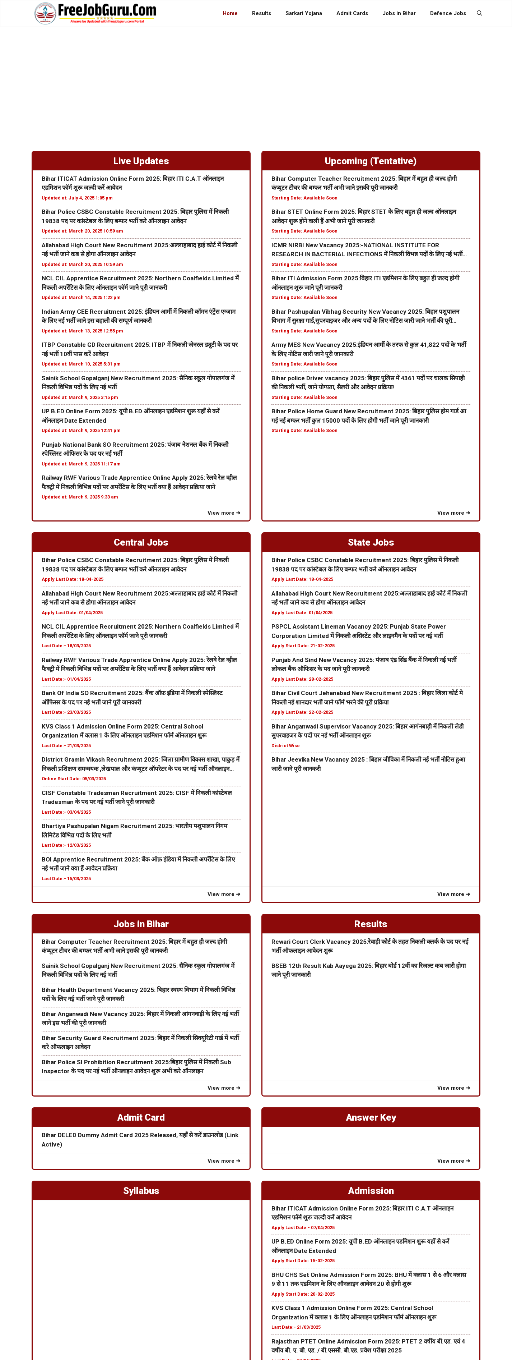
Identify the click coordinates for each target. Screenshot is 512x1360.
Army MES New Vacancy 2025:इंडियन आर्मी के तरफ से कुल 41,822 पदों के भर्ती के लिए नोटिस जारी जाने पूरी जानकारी (368, 349)
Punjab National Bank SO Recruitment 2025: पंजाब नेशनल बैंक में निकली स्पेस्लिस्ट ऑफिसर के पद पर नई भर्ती (135, 449)
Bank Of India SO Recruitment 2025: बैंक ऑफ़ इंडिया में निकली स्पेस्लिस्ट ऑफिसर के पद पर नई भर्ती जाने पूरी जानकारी (132, 697)
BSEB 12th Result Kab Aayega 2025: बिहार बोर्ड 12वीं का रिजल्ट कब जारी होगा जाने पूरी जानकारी (368, 970)
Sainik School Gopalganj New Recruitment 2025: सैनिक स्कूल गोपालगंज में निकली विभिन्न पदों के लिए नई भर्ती (138, 383)
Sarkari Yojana (303, 13)
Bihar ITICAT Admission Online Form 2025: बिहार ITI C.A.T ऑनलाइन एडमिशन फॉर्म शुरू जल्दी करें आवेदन (133, 183)
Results (261, 13)
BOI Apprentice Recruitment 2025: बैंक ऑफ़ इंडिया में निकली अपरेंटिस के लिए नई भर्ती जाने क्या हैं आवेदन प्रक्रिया (138, 864)
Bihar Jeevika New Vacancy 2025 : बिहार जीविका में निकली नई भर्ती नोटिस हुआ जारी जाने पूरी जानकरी (368, 764)
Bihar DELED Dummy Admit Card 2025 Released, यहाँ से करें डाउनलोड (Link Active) (140, 1139)
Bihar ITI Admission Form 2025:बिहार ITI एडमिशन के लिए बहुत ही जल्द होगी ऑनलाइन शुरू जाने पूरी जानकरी (365, 283)
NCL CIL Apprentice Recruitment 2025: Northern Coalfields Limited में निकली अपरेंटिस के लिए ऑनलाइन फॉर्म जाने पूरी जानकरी (140, 283)
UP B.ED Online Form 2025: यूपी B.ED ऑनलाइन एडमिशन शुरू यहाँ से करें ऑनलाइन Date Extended (130, 416)
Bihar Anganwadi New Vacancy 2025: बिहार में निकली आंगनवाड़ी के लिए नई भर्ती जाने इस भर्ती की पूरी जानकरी (140, 1018)
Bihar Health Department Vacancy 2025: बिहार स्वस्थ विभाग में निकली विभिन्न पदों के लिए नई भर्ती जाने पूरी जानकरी (138, 994)
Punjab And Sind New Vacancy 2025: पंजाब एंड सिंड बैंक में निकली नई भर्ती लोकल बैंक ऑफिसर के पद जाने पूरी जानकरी (363, 664)
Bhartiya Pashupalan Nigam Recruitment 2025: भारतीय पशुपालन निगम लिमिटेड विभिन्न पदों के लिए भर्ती (134, 830)
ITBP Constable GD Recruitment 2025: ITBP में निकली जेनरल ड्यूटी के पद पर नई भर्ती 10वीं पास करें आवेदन (140, 349)
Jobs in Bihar (399, 13)
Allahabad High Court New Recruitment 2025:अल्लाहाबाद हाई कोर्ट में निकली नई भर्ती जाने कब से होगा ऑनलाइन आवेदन (139, 250)
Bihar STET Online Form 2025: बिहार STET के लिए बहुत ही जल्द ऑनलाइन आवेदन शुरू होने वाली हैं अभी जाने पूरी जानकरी (363, 216)
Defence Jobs (448, 13)
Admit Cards (352, 13)
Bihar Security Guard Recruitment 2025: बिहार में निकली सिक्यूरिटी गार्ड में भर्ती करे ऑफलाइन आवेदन (140, 1042)
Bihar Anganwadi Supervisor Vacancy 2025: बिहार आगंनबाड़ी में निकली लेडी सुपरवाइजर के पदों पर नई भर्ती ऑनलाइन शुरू (367, 731)
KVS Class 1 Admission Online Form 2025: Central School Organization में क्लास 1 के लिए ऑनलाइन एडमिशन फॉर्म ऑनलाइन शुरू (124, 731)
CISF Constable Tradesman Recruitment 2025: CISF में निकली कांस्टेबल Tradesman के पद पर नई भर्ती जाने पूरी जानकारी (137, 797)
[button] (479, 13)
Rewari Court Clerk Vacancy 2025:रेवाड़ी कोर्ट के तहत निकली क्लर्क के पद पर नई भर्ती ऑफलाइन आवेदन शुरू (369, 946)
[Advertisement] (256, 81)
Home (230, 13)
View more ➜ (224, 513)
